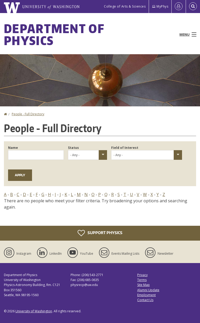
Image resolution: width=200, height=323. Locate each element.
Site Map (143, 285)
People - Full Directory (28, 114)
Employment (146, 295)
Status (73, 147)
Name (13, 147)
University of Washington (33, 311)
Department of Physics (54, 34)
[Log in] (179, 6)
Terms (142, 280)
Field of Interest (124, 147)
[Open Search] (193, 6)
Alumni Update (148, 290)
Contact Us (145, 300)
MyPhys (160, 6)
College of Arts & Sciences (125, 6)
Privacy (142, 275)
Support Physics (100, 233)
